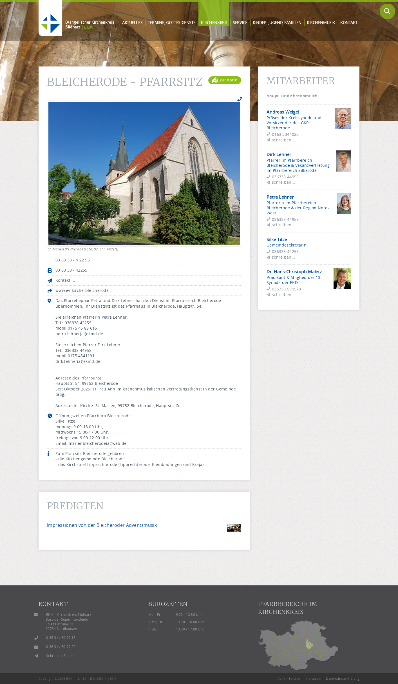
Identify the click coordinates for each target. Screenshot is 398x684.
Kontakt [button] (348, 22)
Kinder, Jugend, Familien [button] (277, 22)
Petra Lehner (280, 197)
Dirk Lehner (279, 154)
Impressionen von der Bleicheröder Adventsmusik (102, 525)
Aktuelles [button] (132, 22)
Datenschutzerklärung (342, 678)
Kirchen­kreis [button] (214, 22)
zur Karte (225, 80)
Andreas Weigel (283, 112)
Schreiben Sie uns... (62, 656)
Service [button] (240, 22)
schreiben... (283, 140)
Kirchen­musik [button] (321, 22)
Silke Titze (277, 239)
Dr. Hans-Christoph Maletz (294, 271)
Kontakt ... (65, 280)
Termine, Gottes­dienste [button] (172, 22)
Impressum (313, 678)
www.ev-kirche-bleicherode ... (84, 290)
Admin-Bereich (289, 678)
